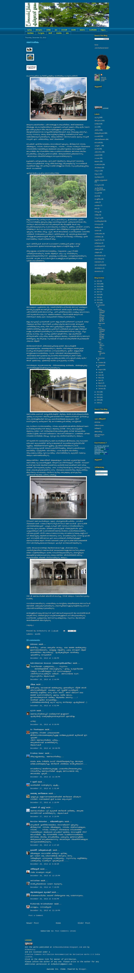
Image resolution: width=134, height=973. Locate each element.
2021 (98, 281)
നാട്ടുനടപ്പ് (98, 218)
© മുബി (34, 782)
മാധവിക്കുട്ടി (98, 258)
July (99, 372)
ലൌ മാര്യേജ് (99, 265)
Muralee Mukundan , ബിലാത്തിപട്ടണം (47, 822)
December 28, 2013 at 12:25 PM (45, 876)
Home (58, 923)
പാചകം (97, 158)
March (100, 383)
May (99, 377)
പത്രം (97, 202)
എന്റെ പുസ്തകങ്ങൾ (101, 180)
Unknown (34, 644)
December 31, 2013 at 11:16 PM (45, 910)
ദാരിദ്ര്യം (98, 236)
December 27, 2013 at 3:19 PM (44, 817)
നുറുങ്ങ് (97, 193)
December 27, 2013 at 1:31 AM (44, 788)
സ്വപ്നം (97, 211)
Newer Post (32, 923)
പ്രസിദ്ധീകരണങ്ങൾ (101, 48)
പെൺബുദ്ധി (99, 246)
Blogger (82, 969)
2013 (98, 302)
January (101, 388)
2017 (98, 292)
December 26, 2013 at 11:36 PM (45, 777)
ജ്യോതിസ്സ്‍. (98, 431)
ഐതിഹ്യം (98, 240)
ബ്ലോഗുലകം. (99, 425)
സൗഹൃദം (98, 224)
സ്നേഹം (103, 30)
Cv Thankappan (37, 730)
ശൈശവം (98, 271)
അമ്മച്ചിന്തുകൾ (99, 133)
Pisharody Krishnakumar (41, 904)
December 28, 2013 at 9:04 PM (44, 899)
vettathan (35, 881)
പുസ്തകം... (98, 145)
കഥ (56, 30)
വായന (97, 230)
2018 (98, 289)
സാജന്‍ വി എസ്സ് (37, 808)
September (101, 365)
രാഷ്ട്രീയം (98, 199)
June (100, 375)
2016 (98, 294)
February (101, 386)
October (101, 362)
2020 (98, 284)
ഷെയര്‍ (97, 155)
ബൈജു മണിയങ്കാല (39, 794)
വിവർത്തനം (98, 268)
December (101, 305)
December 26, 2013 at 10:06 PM (45, 748)
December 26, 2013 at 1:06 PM (44, 658)
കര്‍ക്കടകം (98, 243)
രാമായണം (98, 262)
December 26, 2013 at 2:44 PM (44, 679)
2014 (98, 300)
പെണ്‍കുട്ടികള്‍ (99, 221)
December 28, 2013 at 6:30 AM (44, 864)
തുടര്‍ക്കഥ (30, 33)
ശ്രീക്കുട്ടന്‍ (34, 869)
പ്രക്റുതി (98, 249)
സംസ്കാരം (41, 33)
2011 (98, 394)
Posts (98, 471)
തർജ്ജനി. (98, 428)
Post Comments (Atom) (65, 931)
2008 (98, 402)
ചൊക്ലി (97, 136)
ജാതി (50, 33)
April (99, 380)
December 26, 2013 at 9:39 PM (44, 725)
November (101, 358)
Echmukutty (30, 950)
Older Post (84, 923)
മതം (67, 33)
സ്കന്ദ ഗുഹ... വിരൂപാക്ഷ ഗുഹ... (101, 345)
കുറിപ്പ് (29, 30)
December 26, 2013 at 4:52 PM (44, 706)
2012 (98, 392)
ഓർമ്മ (48, 30)
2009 (98, 400)
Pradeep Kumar (37, 753)
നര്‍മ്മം (97, 215)
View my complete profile (103, 79)
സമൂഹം (97, 170)
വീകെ (32, 685)
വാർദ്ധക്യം (98, 233)
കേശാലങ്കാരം (99, 255)
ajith (32, 711)
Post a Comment (36, 916)
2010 (98, 397)
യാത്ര (73, 30)
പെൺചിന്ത (93, 30)
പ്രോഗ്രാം (98, 152)
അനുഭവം (39, 30)
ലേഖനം (82, 30)
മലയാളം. (98, 422)
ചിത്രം (97, 130)
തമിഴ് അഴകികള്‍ (101, 353)
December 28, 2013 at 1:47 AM (44, 845)
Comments (100, 474)
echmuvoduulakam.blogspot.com (67, 947)
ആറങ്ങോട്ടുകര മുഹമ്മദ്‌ (40, 892)
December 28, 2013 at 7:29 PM (44, 887)
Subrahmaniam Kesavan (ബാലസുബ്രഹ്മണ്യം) (51, 663)
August (100, 369)
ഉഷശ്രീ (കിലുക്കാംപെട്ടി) (41, 850)
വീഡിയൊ (98, 167)
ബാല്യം (59, 33)
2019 (98, 286)
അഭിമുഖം (98, 227)
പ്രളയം (97, 252)
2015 (98, 297)
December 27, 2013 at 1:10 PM (44, 803)
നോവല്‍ (64, 30)
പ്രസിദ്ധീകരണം (100, 139)
